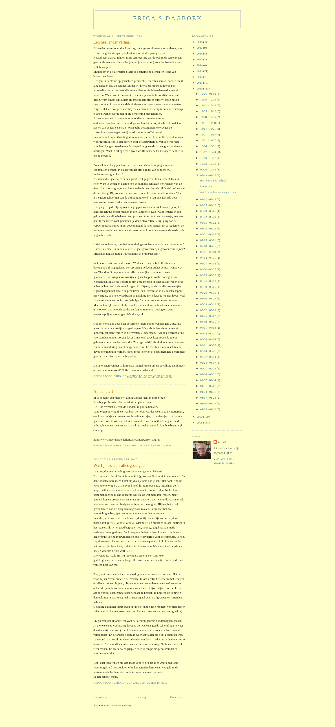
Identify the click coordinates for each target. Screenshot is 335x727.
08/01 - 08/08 (208, 234)
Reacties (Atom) (121, 705)
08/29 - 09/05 (208, 211)
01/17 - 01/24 (208, 397)
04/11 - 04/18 (208, 327)
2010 (200, 88)
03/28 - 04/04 (208, 339)
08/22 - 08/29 (208, 216)
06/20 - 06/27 (208, 269)
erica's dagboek (168, 18)
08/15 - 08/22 (208, 222)
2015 (200, 59)
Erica (222, 442)
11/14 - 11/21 (208, 128)
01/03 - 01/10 (208, 409)
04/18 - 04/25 (208, 321)
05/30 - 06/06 (208, 286)
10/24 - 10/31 (208, 146)
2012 (200, 77)
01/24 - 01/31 (208, 391)
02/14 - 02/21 (208, 374)
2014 (200, 65)
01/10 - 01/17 (208, 403)
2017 (200, 47)
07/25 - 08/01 (208, 240)
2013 (200, 71)
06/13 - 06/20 (208, 275)
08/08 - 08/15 (208, 228)
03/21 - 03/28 (208, 345)
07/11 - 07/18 (208, 251)
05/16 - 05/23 (208, 298)
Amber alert (103, 391)
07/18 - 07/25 (208, 246)
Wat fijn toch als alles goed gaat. (119, 465)
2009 (200, 416)
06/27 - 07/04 (208, 263)
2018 (200, 42)
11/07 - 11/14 (208, 134)
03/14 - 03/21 (208, 351)
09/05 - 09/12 (208, 205)
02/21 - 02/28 (208, 368)
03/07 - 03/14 (208, 356)
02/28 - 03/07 (208, 362)
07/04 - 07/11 (208, 257)
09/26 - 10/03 (208, 169)
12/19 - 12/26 (208, 99)
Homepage (140, 697)
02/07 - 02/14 (208, 380)
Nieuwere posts (102, 697)
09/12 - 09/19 (208, 199)
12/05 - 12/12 (208, 111)
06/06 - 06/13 (208, 281)
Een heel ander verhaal (112, 42)
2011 (200, 82)
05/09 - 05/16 (208, 304)
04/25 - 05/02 (208, 316)
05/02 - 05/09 (208, 310)
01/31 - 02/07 (208, 386)
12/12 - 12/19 (208, 105)
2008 (200, 422)
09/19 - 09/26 (208, 175)
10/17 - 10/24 (208, 152)
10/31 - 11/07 (208, 140)
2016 (200, 53)
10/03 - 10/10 (208, 163)
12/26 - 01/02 (208, 93)
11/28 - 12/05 (208, 117)
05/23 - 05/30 (208, 292)
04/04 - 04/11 (208, 333)
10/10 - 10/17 (208, 157)
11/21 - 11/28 (208, 122)
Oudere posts (177, 697)
